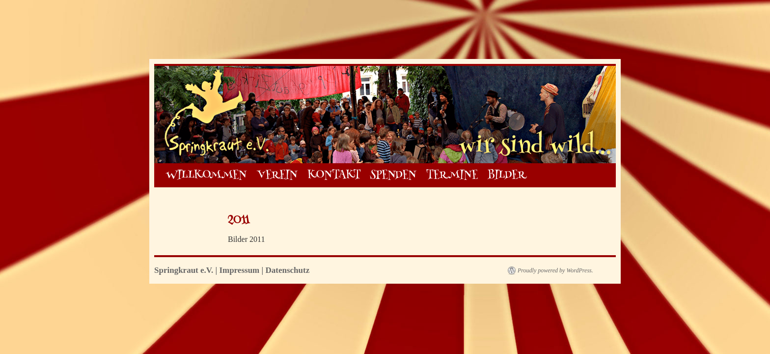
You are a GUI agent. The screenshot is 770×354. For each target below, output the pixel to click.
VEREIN (277, 175)
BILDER (507, 175)
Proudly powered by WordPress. (555, 270)
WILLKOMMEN (206, 175)
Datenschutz (288, 270)
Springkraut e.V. (184, 270)
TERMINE (452, 175)
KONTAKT (333, 175)
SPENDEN (393, 175)
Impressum (239, 270)
